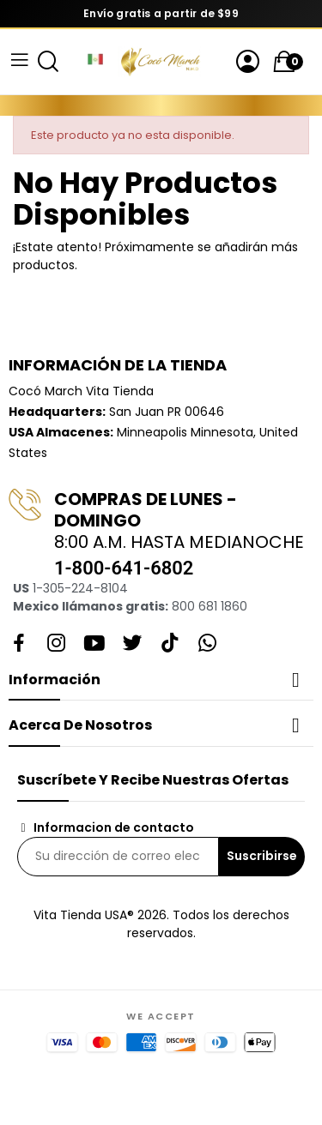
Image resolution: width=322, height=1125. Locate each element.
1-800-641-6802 (123, 568)
